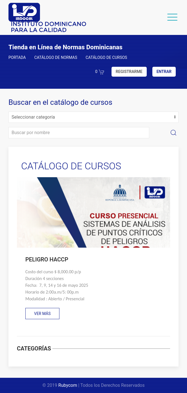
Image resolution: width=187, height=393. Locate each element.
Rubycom (67, 385)
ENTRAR (164, 71)
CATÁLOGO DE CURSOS (106, 57)
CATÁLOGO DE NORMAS (55, 57)
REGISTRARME (129, 71)
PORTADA (17, 57)
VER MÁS (42, 313)
